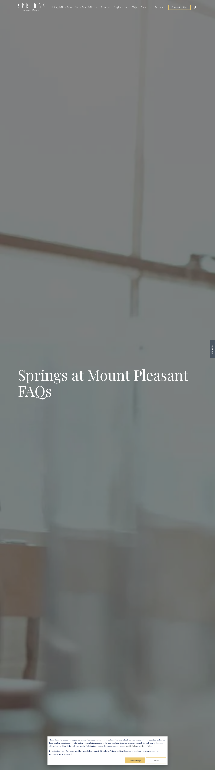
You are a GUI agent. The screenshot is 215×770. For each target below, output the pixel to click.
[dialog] (107, 750)
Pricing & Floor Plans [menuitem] (62, 7)
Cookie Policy (131, 746)
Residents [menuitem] (160, 7)
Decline (156, 760)
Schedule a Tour (179, 7)
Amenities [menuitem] (105, 7)
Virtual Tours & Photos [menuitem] (86, 7)
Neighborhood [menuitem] (121, 7)
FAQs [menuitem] (134, 7)
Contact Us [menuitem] (146, 7)
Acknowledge (135, 760)
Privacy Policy (145, 746)
